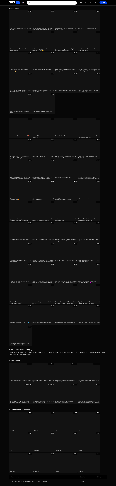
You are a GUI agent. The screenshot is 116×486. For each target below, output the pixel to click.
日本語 (53, 471)
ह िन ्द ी (59, 471)
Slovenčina (100, 471)
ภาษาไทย (22, 469)
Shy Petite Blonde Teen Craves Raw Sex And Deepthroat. (27, 406)
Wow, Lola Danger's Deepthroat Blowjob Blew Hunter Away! (28, 390)
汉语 (43, 469)
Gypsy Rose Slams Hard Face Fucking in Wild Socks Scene (28, 420)
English (48, 471)
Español (93, 469)
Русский (87, 469)
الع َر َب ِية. (70, 469)
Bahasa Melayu (24, 471)
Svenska (36, 471)
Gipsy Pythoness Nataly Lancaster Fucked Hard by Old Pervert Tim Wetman (32, 415)
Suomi (39, 469)
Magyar (64, 469)
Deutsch (42, 471)
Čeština (59, 469)
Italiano (99, 469)
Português (77, 471)
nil (85, 2)
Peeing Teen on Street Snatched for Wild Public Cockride (27, 395)
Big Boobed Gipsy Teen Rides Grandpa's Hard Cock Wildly (27, 410)
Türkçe (72, 471)
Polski (31, 471)
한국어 (28, 469)
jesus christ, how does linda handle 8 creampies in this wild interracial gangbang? (34, 385)
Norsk (16, 469)
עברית (82, 469)
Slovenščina (93, 471)
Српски (11, 469)
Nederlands (85, 471)
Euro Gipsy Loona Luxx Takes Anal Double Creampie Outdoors (29, 375)
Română (77, 469)
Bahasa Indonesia (50, 469)
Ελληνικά (66, 471)
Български (15, 471)
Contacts (58, 484)
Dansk (104, 469)
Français (33, 469)
